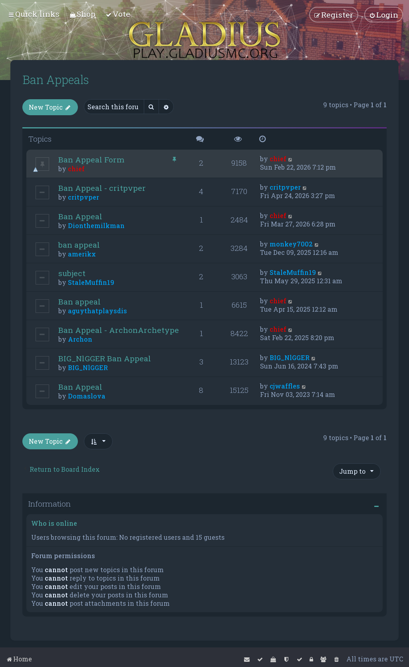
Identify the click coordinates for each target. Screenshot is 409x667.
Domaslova (86, 396)
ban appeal (79, 245)
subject (71, 273)
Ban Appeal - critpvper (102, 188)
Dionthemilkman (96, 225)
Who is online (54, 523)
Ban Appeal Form (91, 159)
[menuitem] (82, 14)
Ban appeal (79, 301)
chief (76, 168)
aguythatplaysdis (97, 310)
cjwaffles (285, 386)
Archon (80, 339)
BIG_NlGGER (88, 367)
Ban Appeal (80, 216)
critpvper (83, 197)
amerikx (82, 254)
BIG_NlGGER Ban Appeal (104, 358)
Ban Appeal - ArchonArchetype (118, 330)
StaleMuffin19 (91, 282)
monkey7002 (291, 244)
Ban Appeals (55, 79)
